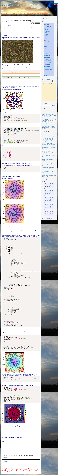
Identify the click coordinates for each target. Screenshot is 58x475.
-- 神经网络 (46, 41)
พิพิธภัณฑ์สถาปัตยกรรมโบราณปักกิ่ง (48, 167)
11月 (50, 193)
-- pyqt (45, 37)
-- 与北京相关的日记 (48, 59)
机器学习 (46, 40)
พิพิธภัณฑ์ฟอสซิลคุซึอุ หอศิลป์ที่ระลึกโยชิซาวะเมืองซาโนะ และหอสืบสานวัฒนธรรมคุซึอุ (48, 123)
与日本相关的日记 (48, 55)
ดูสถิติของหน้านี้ (4, 457)
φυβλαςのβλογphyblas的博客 (7, 5)
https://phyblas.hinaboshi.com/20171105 (30, 25)
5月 (45, 192)
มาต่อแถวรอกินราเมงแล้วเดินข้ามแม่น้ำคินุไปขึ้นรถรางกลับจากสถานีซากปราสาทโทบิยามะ (48, 112)
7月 (50, 192)
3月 (50, 183)
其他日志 (46, 75)
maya (45, 50)
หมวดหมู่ (5, 461)
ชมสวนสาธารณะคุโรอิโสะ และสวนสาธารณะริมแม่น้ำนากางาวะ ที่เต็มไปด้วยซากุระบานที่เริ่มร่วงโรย (49, 115)
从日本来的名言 (47, 24)
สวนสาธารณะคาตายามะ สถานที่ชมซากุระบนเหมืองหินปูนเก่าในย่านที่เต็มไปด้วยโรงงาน (48, 127)
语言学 (45, 48)
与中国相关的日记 (48, 57)
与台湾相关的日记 (48, 64)
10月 (48, 193)
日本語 (56, 2)
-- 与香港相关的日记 (48, 60)
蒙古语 (45, 46)
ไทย (56, 1)
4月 (52, 183)
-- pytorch (46, 38)
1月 (45, 183)
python (49, 26)
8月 (52, 192)
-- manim (46, 34)
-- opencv (46, 35)
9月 (45, 193)
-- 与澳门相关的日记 (48, 62)
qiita (45, 72)
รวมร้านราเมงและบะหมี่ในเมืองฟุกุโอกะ (48, 136)
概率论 (45, 53)
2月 (47, 183)
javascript (46, 43)
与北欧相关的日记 (48, 66)
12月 (52, 193)
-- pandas (46, 32)
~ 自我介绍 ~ (45, 18)
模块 (45, 28)
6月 (47, 192)
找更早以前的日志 (47, 218)
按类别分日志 (46, 79)
